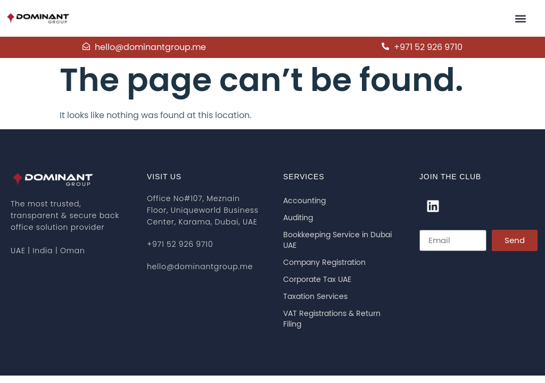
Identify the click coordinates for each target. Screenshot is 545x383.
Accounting (304, 201)
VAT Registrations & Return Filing (332, 319)
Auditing (298, 218)
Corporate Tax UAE (317, 280)
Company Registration (324, 263)
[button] (520, 18)
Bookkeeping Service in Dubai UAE (337, 240)
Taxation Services (315, 297)
